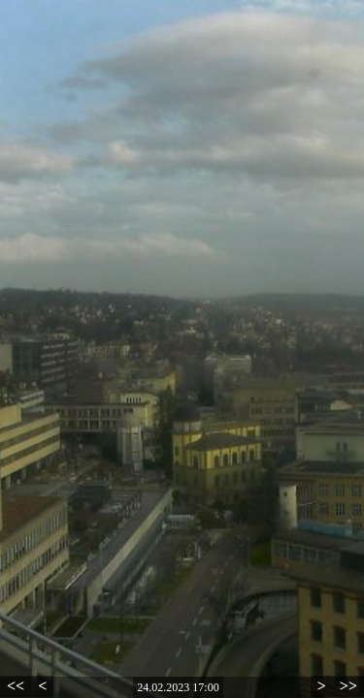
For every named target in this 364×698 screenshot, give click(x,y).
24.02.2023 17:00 (177, 687)
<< (15, 686)
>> (348, 686)
